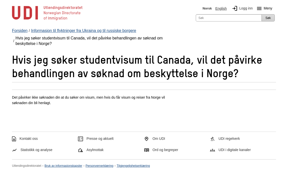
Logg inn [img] (241, 8)
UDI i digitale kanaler (234, 150)
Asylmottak (95, 150)
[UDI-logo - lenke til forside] (47, 20)
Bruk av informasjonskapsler (63, 166)
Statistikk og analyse (36, 150)
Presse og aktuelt (100, 139)
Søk (268, 18)
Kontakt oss (29, 139)
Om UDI (158, 139)
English (221, 8)
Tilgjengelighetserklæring (133, 166)
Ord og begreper (165, 150)
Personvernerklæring (99, 166)
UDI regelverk (229, 139)
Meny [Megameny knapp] (263, 8)
